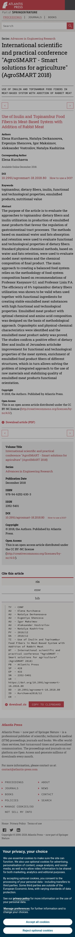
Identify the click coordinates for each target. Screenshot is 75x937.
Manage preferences (17, 908)
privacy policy (21, 898)
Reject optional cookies (38, 930)
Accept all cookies (38, 922)
